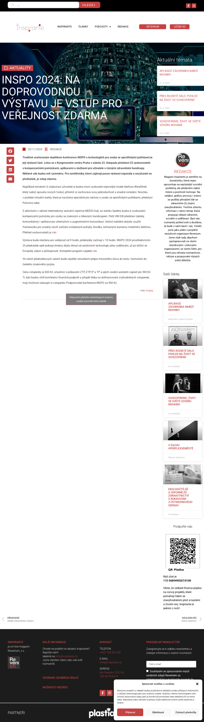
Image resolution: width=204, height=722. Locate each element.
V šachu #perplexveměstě (180, 447)
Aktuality (20, 68)
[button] (197, 684)
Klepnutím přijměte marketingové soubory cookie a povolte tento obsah (91, 299)
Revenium (152, 26)
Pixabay (149, 290)
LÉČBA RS (179, 26)
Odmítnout (158, 712)
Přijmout (130, 712)
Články (83, 26)
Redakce (123, 26)
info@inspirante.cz (67, 656)
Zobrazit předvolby (185, 712)
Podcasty (103, 26)
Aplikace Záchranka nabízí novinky (181, 307)
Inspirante (64, 26)
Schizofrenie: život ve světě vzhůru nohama (182, 401)
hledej (88, 5)
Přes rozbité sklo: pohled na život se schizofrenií (181, 354)
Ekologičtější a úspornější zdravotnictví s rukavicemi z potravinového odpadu (180, 497)
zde (54, 232)
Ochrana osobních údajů (60, 677)
